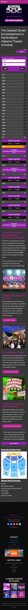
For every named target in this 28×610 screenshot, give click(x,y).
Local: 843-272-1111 (15, 16)
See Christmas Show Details (12, 426)
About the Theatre (6, 495)
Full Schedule (14, 443)
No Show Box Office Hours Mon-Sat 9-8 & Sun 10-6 (14, 151)
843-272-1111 (14, 515)
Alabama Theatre (14, 9)
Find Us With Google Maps (14, 548)
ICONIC (3, 484)
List (21, 51)
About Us (14, 571)
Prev (5, 68)
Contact (14, 569)
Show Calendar (14, 567)
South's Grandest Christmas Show (11, 488)
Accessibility (5, 493)
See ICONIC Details (9, 320)
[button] (13, 60)
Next (22, 68)
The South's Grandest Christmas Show (14, 563)
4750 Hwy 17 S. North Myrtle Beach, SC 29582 (14, 542)
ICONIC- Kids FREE (14, 140)
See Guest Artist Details (11, 372)
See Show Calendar (14, 20)
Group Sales (4, 491)
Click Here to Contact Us (14, 546)
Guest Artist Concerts (7, 486)
